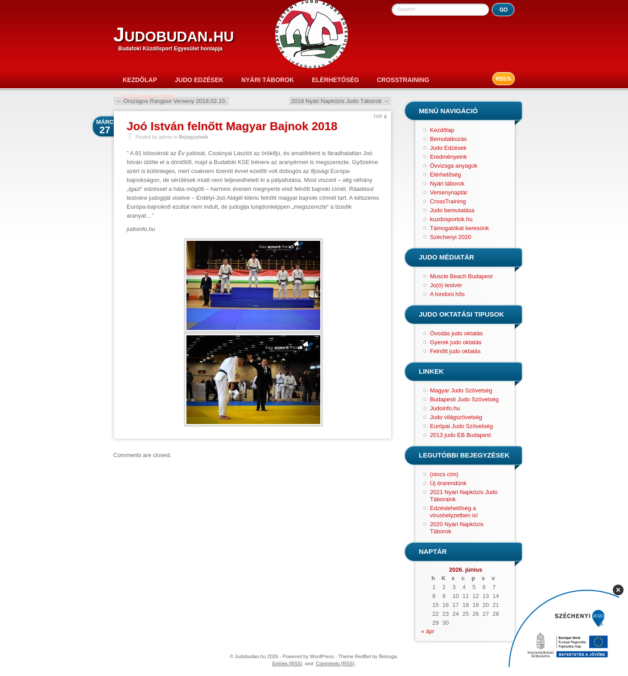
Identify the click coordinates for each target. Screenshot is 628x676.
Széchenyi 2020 (148, 96)
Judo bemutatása (452, 210)
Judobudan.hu (173, 34)
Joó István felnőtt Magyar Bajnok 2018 (232, 126)
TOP (377, 116)
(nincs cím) (444, 474)
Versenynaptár (448, 192)
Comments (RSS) (335, 663)
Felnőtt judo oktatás (455, 351)
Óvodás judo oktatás (456, 333)
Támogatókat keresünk (459, 228)
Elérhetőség (335, 79)
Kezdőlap (140, 79)
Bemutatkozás (448, 139)
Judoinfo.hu (445, 408)
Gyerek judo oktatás (456, 342)
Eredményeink (448, 156)
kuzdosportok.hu (451, 219)
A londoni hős (447, 294)
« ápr (427, 631)
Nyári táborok (267, 79)
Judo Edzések (199, 79)
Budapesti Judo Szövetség (464, 399)
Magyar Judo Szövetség (461, 390)
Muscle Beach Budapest (461, 276)
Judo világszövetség (456, 417)
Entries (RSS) (287, 663)
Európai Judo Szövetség (461, 426)
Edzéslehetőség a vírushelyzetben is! (454, 512)
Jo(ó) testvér (446, 285)
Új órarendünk (448, 483)
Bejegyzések (193, 137)
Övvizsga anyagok (453, 165)
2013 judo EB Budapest (460, 435)
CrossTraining (403, 79)
